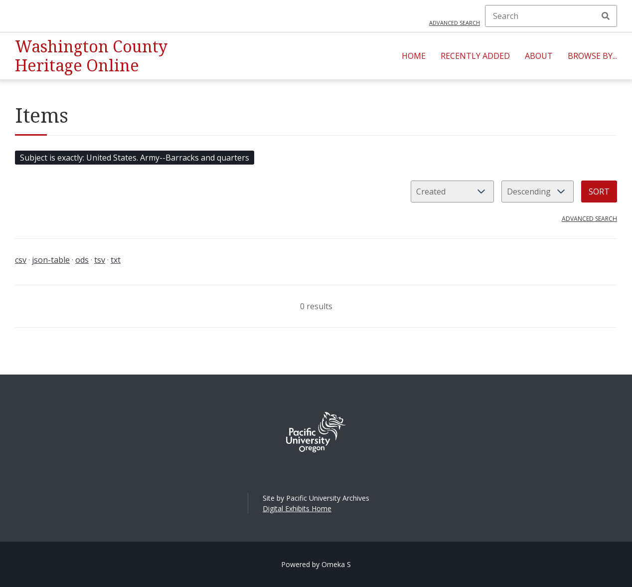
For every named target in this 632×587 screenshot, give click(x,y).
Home (414, 55)
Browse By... (592, 55)
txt (116, 259)
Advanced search (454, 22)
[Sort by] (452, 191)
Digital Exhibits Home (297, 508)
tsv (99, 259)
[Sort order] (537, 191)
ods (82, 259)
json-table (51, 259)
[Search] (551, 16)
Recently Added (475, 55)
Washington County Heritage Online (91, 55)
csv (20, 259)
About (539, 55)
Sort (599, 191)
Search (605, 16)
